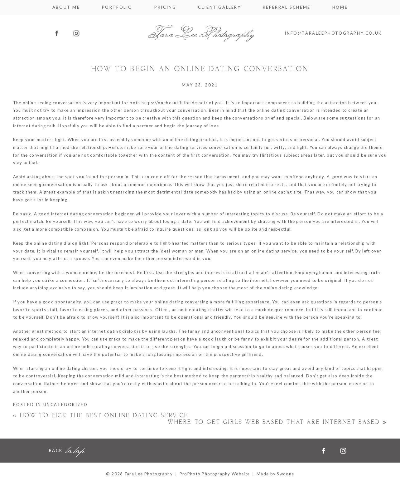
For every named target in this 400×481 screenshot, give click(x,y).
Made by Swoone (275, 473)
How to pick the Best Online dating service (101, 415)
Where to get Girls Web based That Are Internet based (277, 422)
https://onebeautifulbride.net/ (175, 102)
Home (340, 7)
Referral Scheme (287, 7)
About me (66, 7)
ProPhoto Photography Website (215, 473)
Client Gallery (219, 7)
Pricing (165, 7)
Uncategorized (65, 404)
